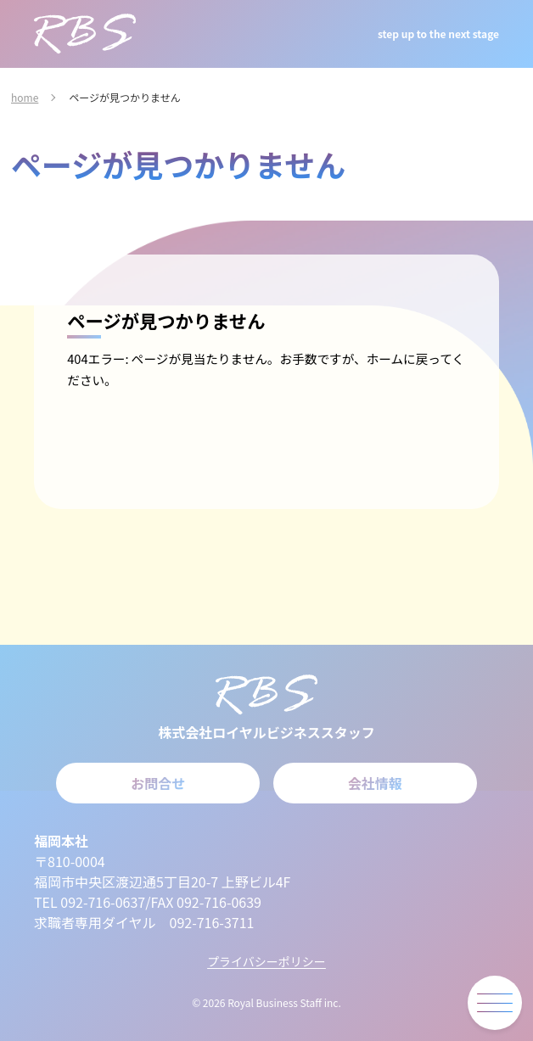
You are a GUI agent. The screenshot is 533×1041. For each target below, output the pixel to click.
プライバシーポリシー (266, 961)
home (24, 97)
